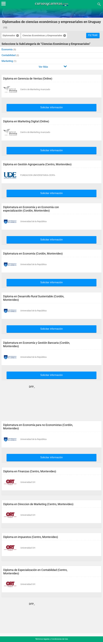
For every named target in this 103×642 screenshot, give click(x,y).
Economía (7, 49)
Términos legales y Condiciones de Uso (51, 639)
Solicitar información (51, 107)
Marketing (8, 61)
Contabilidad (9, 55)
